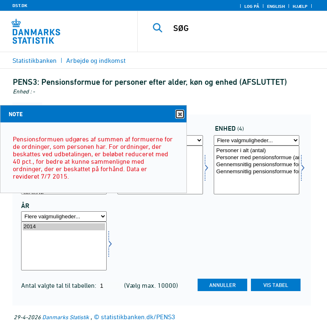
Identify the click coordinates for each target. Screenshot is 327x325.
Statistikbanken (34, 60)
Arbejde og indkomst (96, 60)
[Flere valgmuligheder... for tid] (64, 216)
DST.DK (19, 5)
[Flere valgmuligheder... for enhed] (256, 140)
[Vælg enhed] (256, 170)
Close (179, 114)
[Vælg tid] (64, 246)
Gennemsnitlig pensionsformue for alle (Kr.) (256, 164)
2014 (64, 226)
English (276, 6)
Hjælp (300, 6)
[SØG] (245, 28)
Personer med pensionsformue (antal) (256, 157)
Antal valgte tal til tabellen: (59, 285)
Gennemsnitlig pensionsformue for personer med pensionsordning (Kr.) (256, 171)
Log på (251, 6)
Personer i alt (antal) (256, 150)
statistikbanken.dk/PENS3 (138, 316)
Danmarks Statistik (65, 316)
